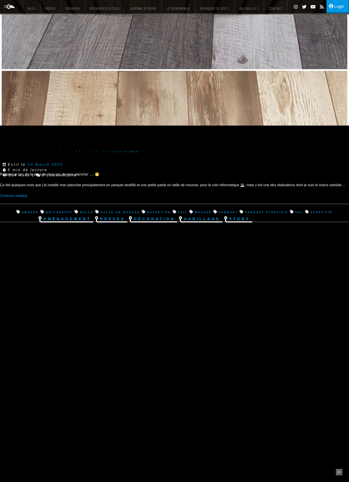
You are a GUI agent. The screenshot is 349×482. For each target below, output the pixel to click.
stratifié (321, 212)
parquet (228, 212)
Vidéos (50, 8)
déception (159, 212)
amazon (30, 212)
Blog (31, 8)
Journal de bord (143, 8)
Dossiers (73, 8)
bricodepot (59, 212)
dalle (86, 212)
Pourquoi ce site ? (214, 8)
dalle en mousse (120, 212)
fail (183, 212)
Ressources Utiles (105, 8)
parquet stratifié (266, 212)
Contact (275, 8)
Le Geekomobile (178, 8)
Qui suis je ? (249, 8)
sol (299, 212)
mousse (203, 212)
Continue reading (13, 196)
